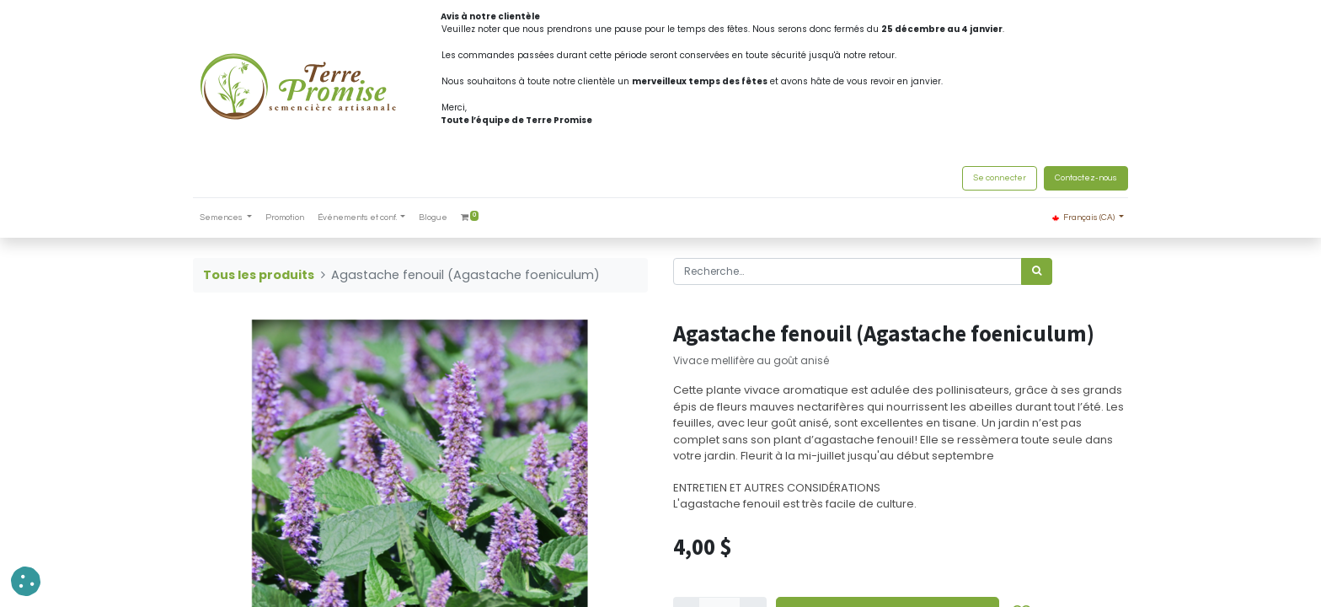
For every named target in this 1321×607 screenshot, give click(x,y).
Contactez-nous (1086, 178)
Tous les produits (258, 274)
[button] (25, 581)
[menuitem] (285, 218)
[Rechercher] (1036, 271)
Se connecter (999, 178)
